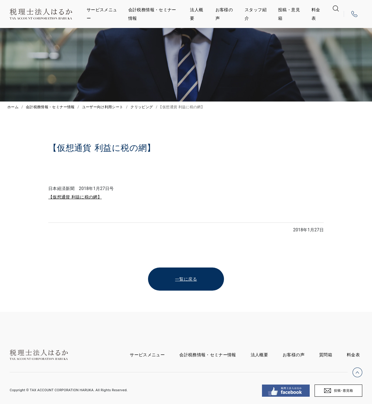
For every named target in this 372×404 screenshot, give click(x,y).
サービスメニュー (102, 14)
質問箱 (325, 354)
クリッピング (141, 107)
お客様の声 (224, 14)
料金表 (316, 14)
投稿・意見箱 (289, 14)
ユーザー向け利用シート (102, 107)
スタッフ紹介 (256, 14)
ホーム (13, 107)
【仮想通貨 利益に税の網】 (75, 197)
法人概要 (196, 14)
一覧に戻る (186, 279)
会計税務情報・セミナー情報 (152, 14)
